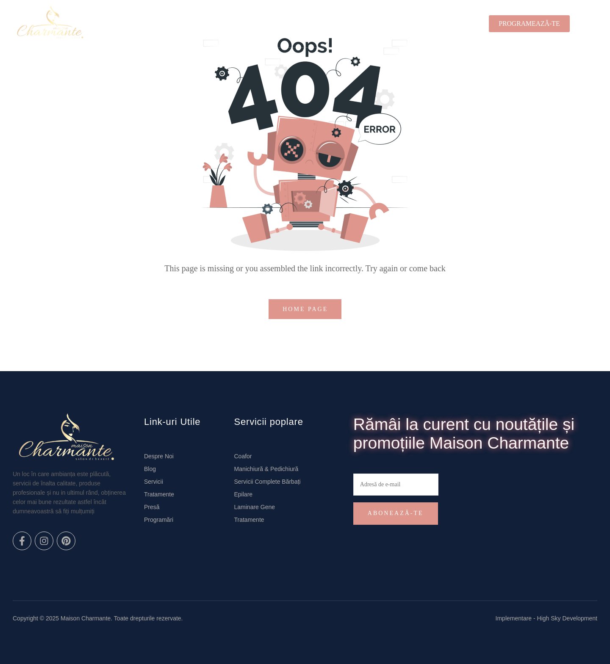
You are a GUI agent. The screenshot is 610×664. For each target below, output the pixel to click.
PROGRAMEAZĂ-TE (529, 23)
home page (307, 309)
